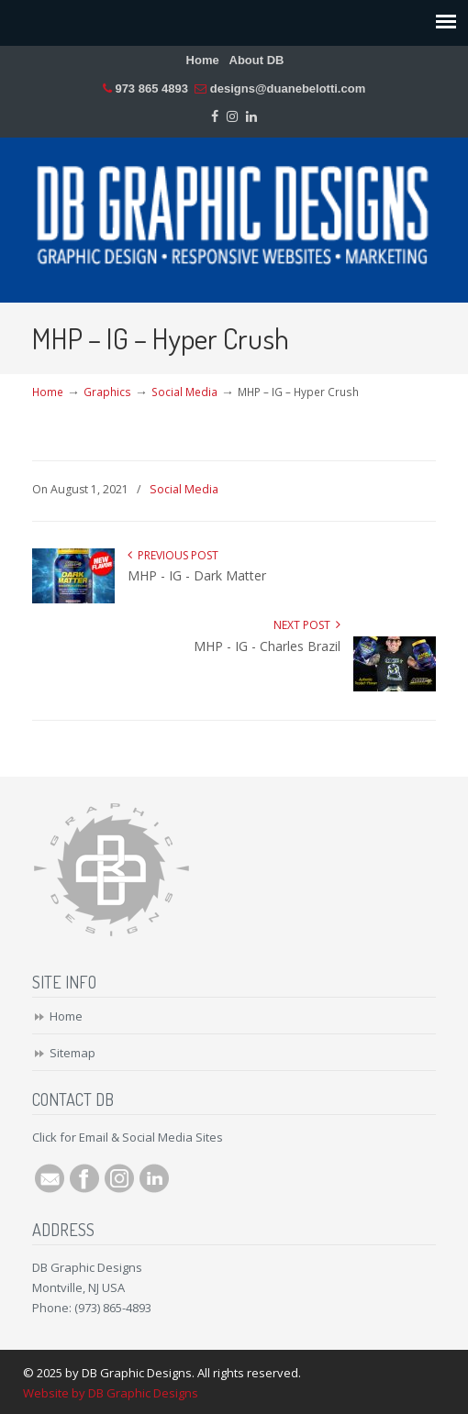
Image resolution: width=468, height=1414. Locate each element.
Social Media (184, 391)
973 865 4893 (151, 88)
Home (202, 60)
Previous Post (173, 555)
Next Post (306, 625)
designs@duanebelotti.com (287, 88)
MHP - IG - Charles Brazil (267, 646)
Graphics (107, 391)
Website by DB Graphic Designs (110, 1393)
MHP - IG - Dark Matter (197, 575)
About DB (256, 60)
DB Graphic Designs (234, 212)
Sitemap (72, 1052)
